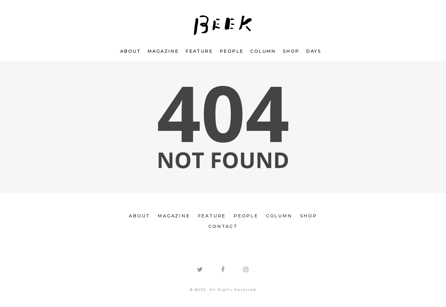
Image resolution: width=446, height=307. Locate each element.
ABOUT (130, 51)
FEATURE (199, 51)
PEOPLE (231, 51)
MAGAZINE (163, 51)
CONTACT (223, 226)
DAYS (313, 51)
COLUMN (263, 51)
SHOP (291, 51)
